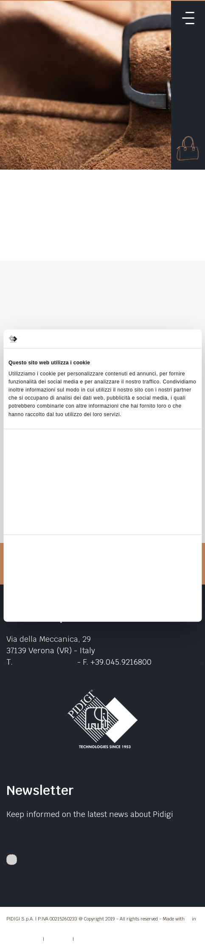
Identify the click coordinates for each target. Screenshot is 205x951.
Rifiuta (102, 607)
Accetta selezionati (102, 588)
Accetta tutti (102, 568)
